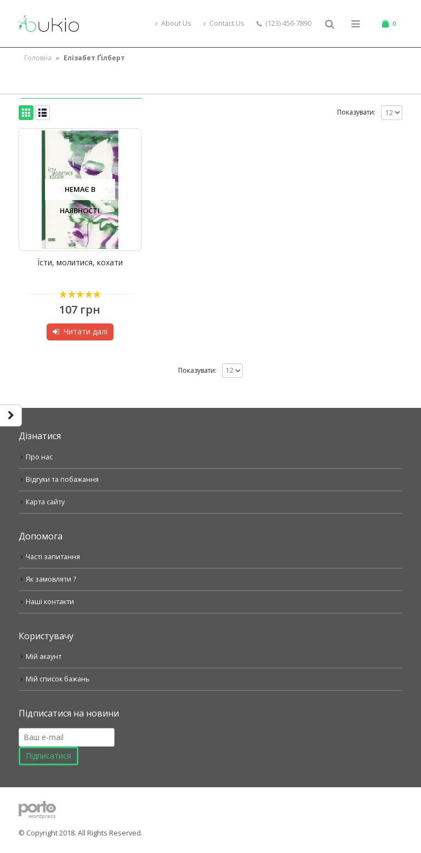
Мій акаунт (43, 656)
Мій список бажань (58, 679)
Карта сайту (45, 502)
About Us (173, 23)
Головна (38, 57)
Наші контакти (50, 601)
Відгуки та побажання (62, 479)
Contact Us (223, 23)
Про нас (39, 457)
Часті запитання (53, 556)
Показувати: (356, 112)
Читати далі (85, 331)
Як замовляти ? (51, 579)
